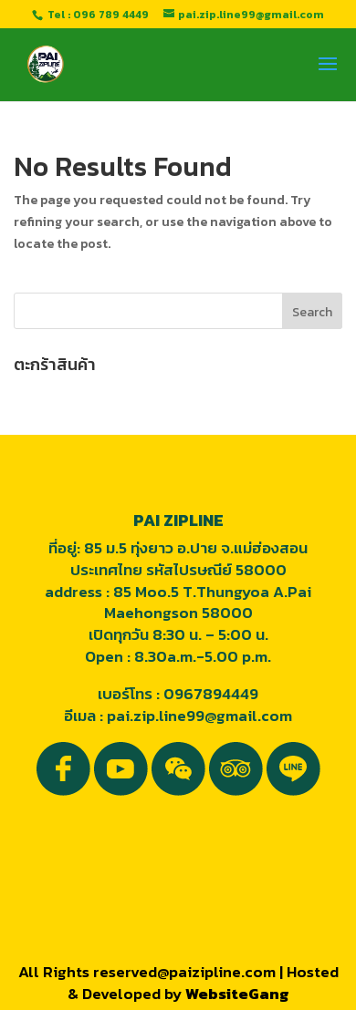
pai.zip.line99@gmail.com (199, 715)
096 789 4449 (111, 14)
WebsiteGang (237, 993)
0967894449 (210, 694)
